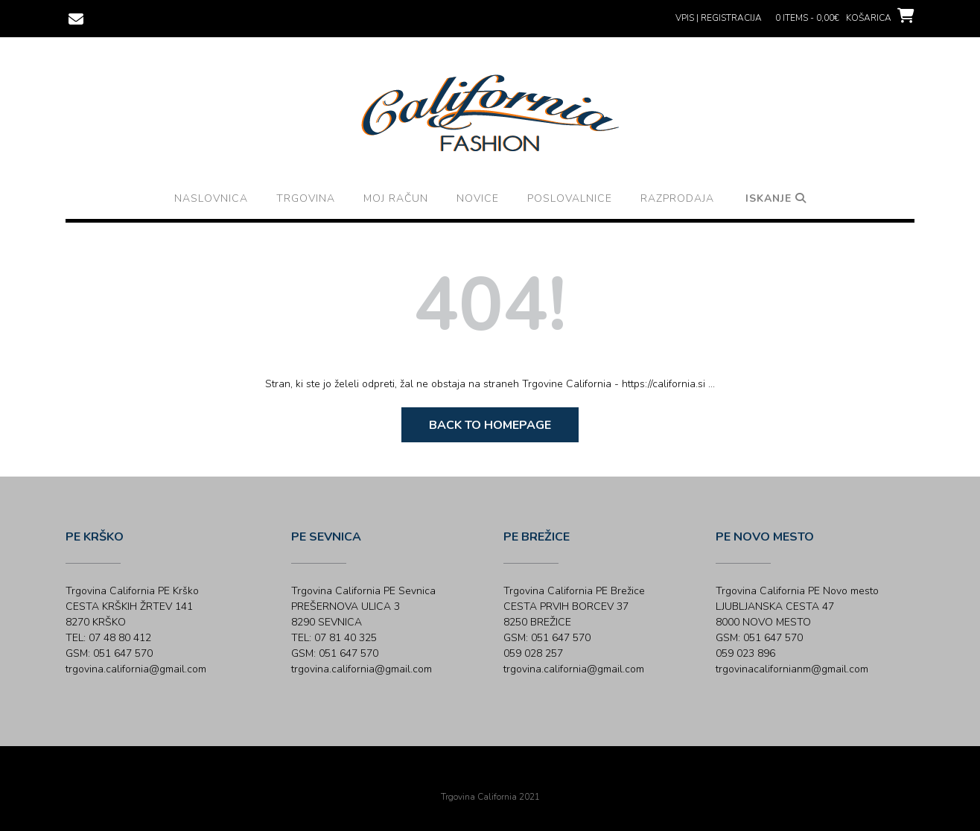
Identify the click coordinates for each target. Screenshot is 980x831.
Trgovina (305, 198)
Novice (477, 198)
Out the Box (511, 777)
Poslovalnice (569, 198)
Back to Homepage (490, 425)
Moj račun (395, 198)
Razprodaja (677, 198)
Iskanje (775, 198)
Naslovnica (211, 198)
